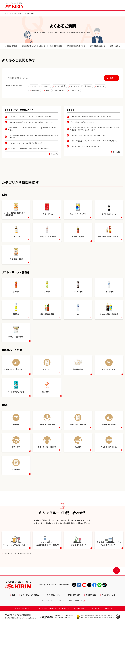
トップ (7, 13)
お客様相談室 (16, 13)
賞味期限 (88, 86)
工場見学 (46, 86)
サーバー (34, 86)
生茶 (47, 90)
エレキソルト (74, 90)
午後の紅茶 (35, 90)
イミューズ (100, 86)
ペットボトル (59, 90)
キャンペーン (75, 86)
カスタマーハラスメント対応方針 (17, 576)
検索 (111, 78)
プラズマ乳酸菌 (60, 86)
